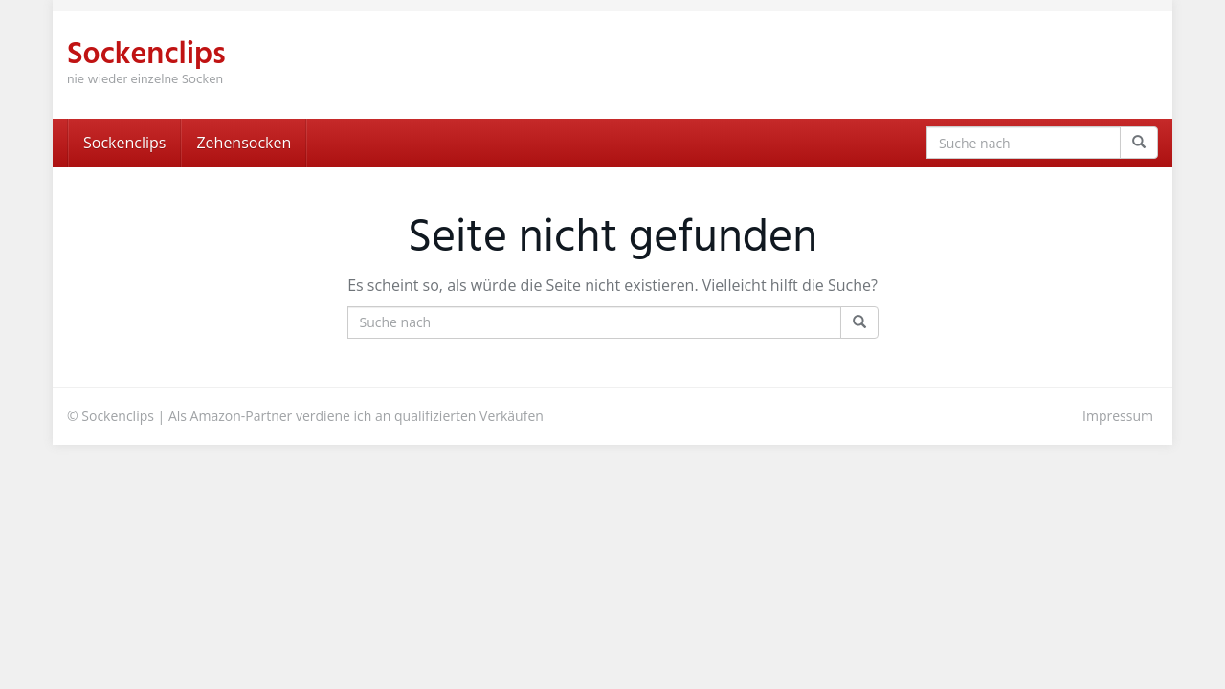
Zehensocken (243, 142)
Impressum (1117, 416)
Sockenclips (124, 142)
